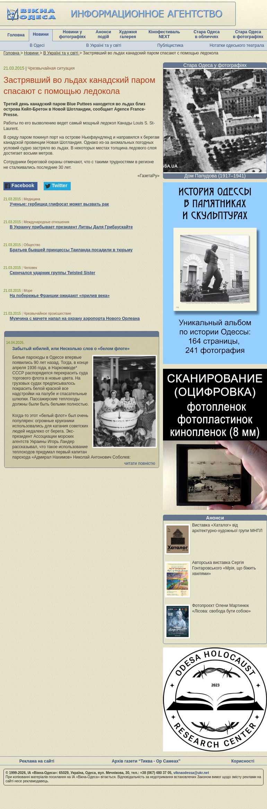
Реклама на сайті (36, 761)
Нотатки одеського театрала (236, 45)
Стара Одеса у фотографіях (215, 65)
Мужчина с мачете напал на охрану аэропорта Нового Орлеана (75, 318)
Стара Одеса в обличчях (206, 34)
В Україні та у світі (103, 45)
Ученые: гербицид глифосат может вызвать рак (59, 204)
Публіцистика (170, 45)
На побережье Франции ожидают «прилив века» (60, 295)
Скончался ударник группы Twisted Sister (52, 272)
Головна (16, 35)
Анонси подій (103, 34)
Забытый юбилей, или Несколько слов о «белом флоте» (71, 348)
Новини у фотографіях (72, 34)
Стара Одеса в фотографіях (248, 34)
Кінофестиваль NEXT (164, 34)
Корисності (242, 761)
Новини (41, 34)
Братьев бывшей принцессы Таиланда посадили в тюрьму (71, 249)
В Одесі (37, 45)
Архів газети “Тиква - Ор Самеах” (146, 761)
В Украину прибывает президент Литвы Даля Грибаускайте (71, 227)
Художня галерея (128, 34)
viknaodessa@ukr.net (191, 773)
